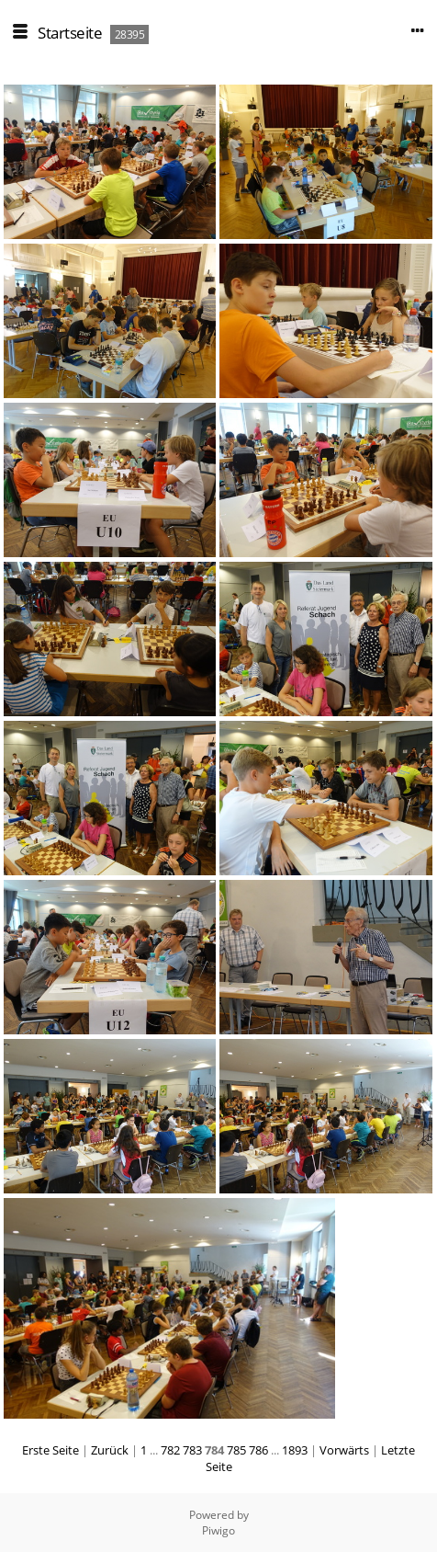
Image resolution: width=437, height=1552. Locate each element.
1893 (295, 1450)
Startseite (70, 32)
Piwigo (218, 1530)
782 (170, 1450)
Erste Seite (50, 1450)
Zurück (110, 1450)
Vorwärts (344, 1450)
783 (192, 1450)
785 (236, 1450)
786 (258, 1450)
